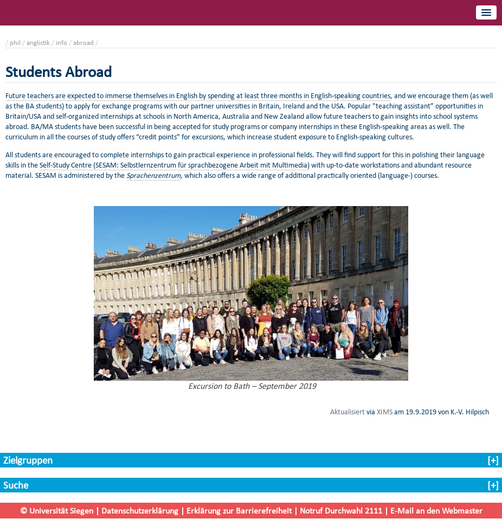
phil (15, 43)
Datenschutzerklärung (139, 510)
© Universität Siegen (56, 510)
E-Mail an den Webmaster (436, 510)
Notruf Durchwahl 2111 (341, 510)
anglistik (38, 43)
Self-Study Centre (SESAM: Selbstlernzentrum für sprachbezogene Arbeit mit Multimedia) (175, 165)
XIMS (384, 411)
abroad (83, 43)
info (61, 43)
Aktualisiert (347, 411)
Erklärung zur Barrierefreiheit (239, 510)
